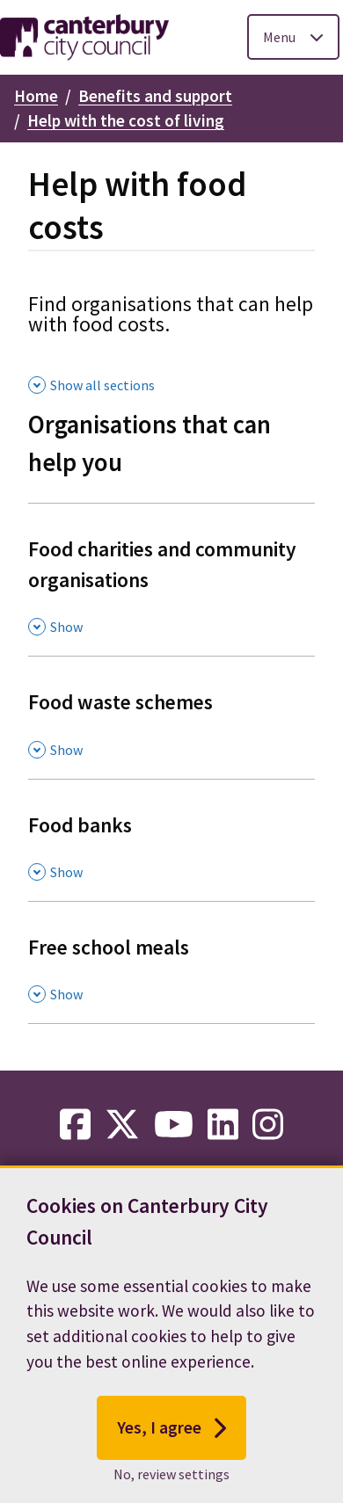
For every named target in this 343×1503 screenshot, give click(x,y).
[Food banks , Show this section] (171, 840)
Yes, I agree (172, 1432)
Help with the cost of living (125, 120)
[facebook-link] (75, 1125)
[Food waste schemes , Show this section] (171, 717)
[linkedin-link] (223, 1125)
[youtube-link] (173, 1125)
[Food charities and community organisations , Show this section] (171, 579)
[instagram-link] (267, 1125)
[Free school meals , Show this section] (171, 962)
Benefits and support (155, 95)
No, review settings (171, 1479)
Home (36, 95)
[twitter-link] (122, 1125)
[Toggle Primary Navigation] (293, 37)
